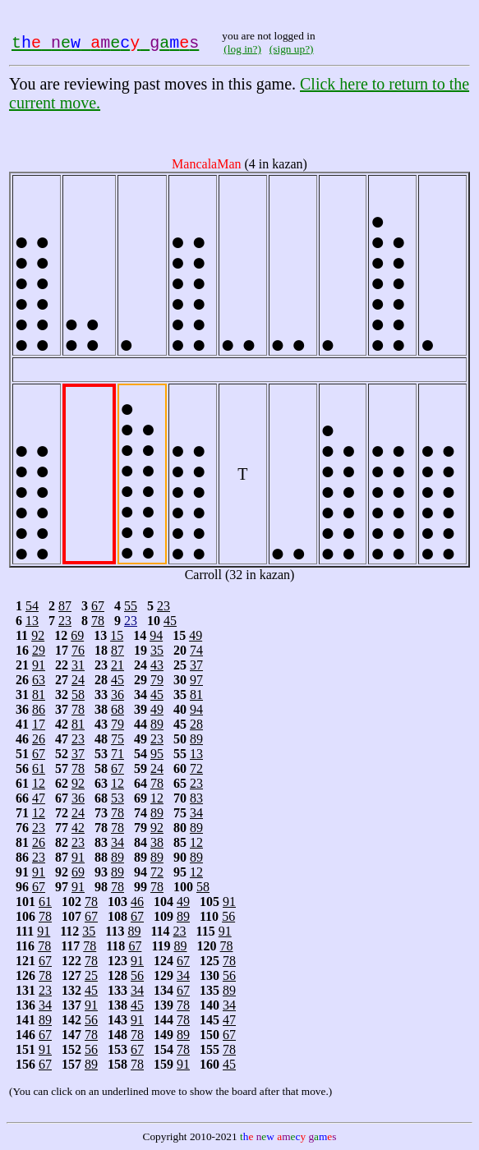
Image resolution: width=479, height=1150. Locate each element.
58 (78, 695)
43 (157, 665)
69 (77, 635)
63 (38, 680)
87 (64, 606)
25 (91, 975)
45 (170, 621)
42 (78, 828)
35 (157, 650)
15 (116, 635)
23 (163, 606)
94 (156, 635)
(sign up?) (291, 49)
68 (117, 709)
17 (38, 724)
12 (38, 783)
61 (38, 768)
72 (196, 768)
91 (38, 665)
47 (38, 798)
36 (117, 695)
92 (37, 635)
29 (38, 650)
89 (157, 724)
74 (196, 650)
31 (78, 665)
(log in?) (242, 49)
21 (117, 665)
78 (97, 621)
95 (157, 754)
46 (137, 901)
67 (97, 606)
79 (157, 680)
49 (195, 635)
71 (117, 754)
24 (78, 680)
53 (117, 798)
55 (130, 606)
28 (196, 724)
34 (196, 813)
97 (196, 680)
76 (78, 650)
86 (38, 709)
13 (32, 621)
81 (38, 695)
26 (38, 739)
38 (157, 842)
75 (117, 739)
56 (228, 916)
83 (196, 798)
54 (32, 606)
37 (196, 665)
